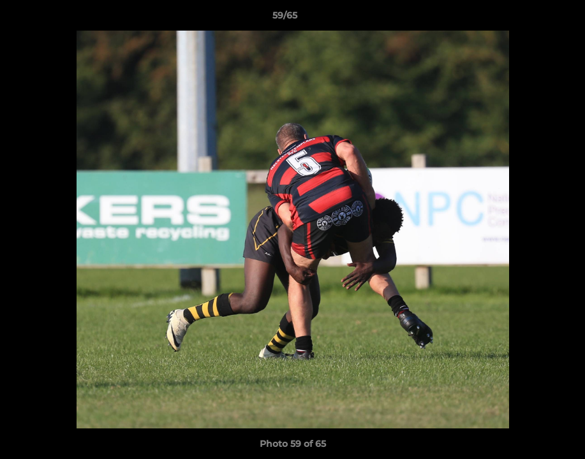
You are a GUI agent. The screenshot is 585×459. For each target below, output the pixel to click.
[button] (531, 18)
